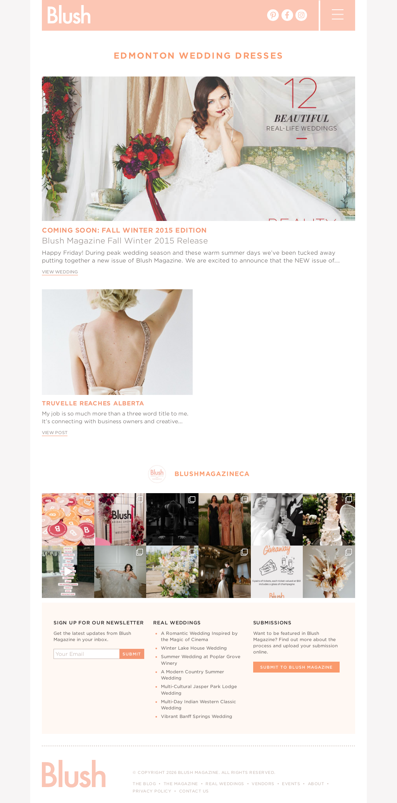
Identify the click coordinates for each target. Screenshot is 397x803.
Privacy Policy (152, 791)
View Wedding (60, 272)
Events (291, 783)
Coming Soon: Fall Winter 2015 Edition (124, 230)
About (316, 783)
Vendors (263, 783)
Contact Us (194, 791)
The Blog (144, 783)
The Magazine (181, 783)
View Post (54, 432)
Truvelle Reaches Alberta (93, 403)
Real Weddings (224, 783)
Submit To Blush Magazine (296, 667)
